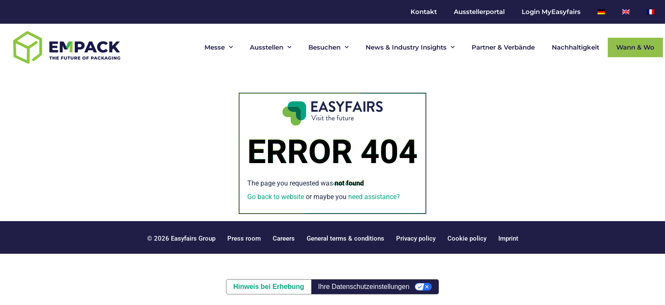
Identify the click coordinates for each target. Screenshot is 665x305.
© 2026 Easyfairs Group (181, 238)
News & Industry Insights (410, 47)
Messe (218, 47)
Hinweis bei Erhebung (268, 286)
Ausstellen (270, 47)
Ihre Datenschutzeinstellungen (363, 286)
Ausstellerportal (479, 12)
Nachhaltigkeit (575, 47)
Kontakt (424, 12)
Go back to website (275, 197)
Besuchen (328, 47)
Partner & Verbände (503, 47)
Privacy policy (416, 238)
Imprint (508, 238)
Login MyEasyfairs (551, 12)
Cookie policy (466, 238)
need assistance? (374, 197)
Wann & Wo (635, 47)
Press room (243, 238)
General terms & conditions (345, 238)
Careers (284, 238)
